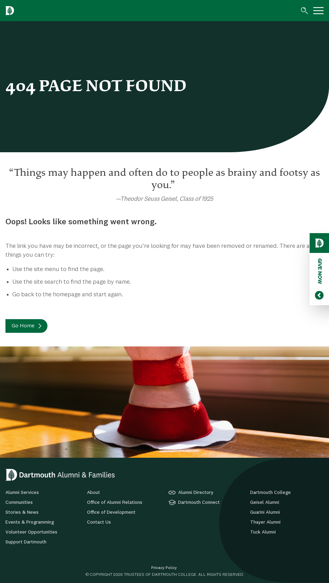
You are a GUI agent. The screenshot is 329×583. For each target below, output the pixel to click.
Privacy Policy (164, 568)
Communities (19, 502)
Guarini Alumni (265, 512)
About (93, 492)
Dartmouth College (270, 492)
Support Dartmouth (25, 542)
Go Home (23, 326)
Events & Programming (29, 522)
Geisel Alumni (264, 502)
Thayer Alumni (265, 522)
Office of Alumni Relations (114, 502)
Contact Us (99, 522)
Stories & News (22, 512)
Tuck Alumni (263, 532)
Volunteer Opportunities (31, 532)
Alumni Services (22, 492)
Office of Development (111, 512)
